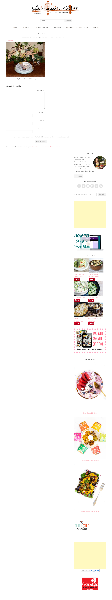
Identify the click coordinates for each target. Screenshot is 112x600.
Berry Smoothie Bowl (90, 413)
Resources (83, 27)
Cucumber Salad (79, 298)
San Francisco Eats (41, 27)
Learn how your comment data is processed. (47, 147)
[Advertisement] (90, 214)
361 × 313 (35, 37)
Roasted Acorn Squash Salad (90, 511)
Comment (41, 90)
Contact (96, 27)
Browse (26, 27)
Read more (78, 176)
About (15, 27)
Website (41, 129)
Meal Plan (70, 27)
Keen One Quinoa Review (90, 460)
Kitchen (57, 27)
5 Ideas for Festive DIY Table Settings (51, 37)
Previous (9, 41)
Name (41, 112)
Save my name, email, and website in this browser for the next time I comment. (42, 137)
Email (41, 120)
